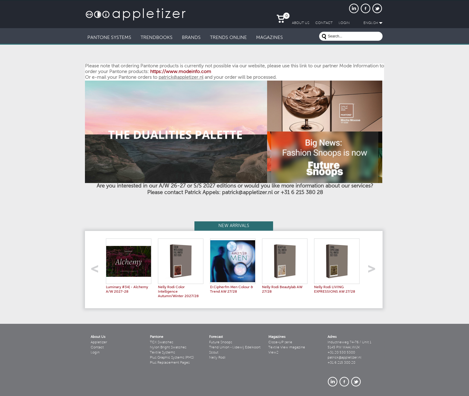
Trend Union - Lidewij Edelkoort (235, 347)
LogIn (344, 23)
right (374, 270)
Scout (213, 352)
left (97, 270)
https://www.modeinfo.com (180, 71)
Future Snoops (220, 342)
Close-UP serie (280, 342)
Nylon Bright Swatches (168, 347)
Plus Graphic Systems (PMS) (172, 357)
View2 (273, 352)
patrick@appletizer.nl (344, 357)
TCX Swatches (161, 342)
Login (95, 352)
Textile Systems (162, 352)
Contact (97, 347)
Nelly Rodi (217, 357)
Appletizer (99, 342)
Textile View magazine (286, 347)
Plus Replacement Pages (170, 363)
